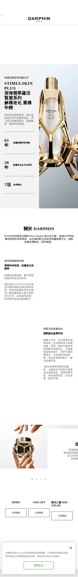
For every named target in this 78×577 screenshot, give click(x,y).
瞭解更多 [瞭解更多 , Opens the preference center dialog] (38, 565)
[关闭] (71, 548)
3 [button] (41, 479)
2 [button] (37, 479)
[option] (39, 449)
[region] (38, 558)
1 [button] (32, 479)
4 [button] (46, 479)
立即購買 (16, 513)
